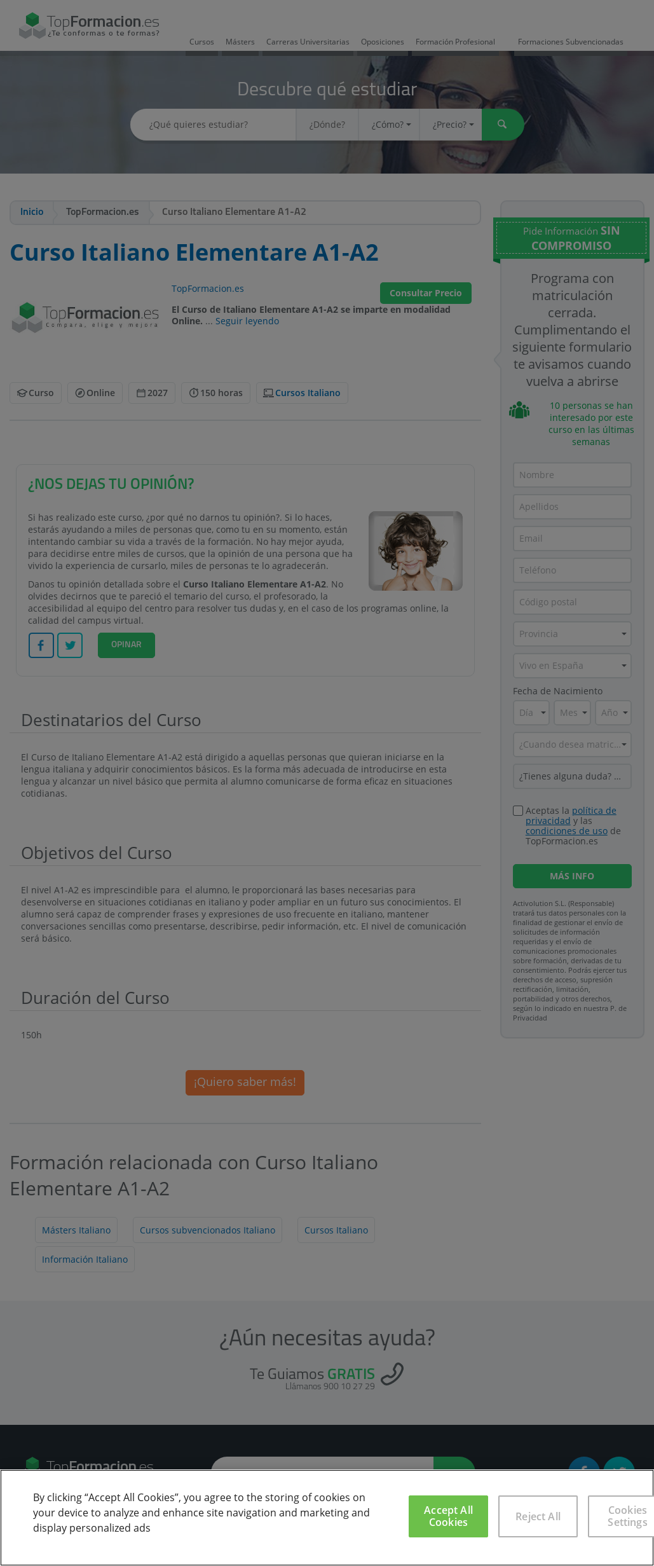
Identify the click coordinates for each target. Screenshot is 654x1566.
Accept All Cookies (448, 1516)
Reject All (538, 1516)
